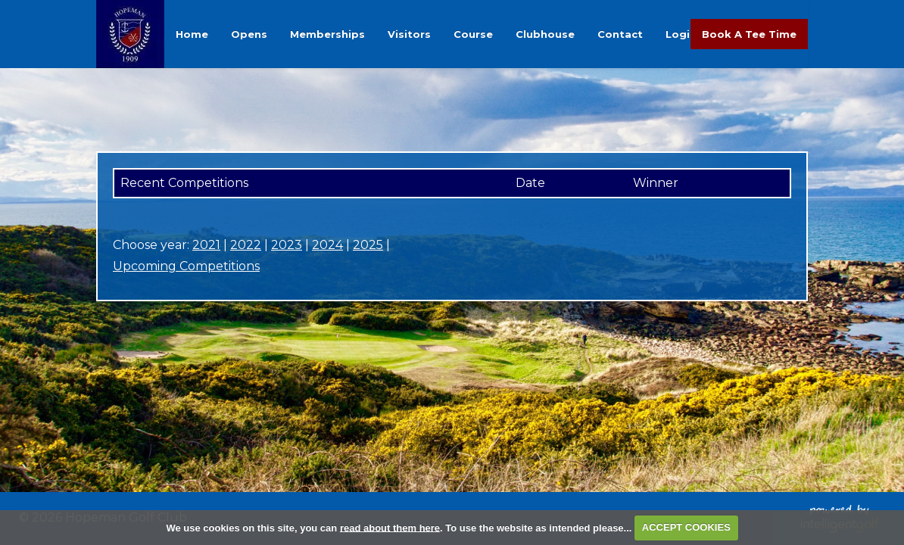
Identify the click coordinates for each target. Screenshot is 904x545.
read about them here (390, 527)
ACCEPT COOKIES (686, 527)
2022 (245, 245)
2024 (327, 245)
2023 (286, 245)
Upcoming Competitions (186, 266)
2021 (206, 245)
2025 (368, 245)
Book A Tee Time (749, 34)
